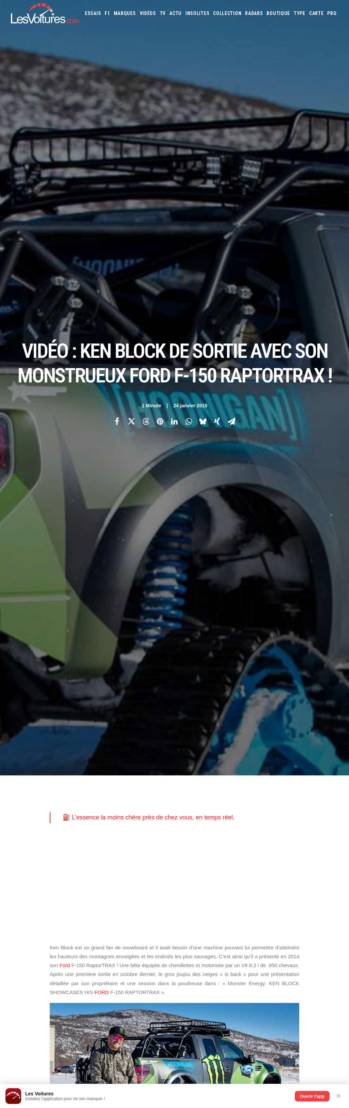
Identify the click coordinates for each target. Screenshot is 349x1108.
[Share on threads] (145, 120)
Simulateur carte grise (203, 851)
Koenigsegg (283, 805)
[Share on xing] (217, 120)
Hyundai (206, 805)
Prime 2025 (205, 860)
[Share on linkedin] (174, 120)
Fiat (318, 796)
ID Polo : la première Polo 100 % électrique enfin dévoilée (246, 1017)
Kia (266, 805)
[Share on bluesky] (203, 120)
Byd (185, 796)
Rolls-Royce (307, 823)
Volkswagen (257, 833)
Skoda (187, 833)
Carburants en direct (290, 860)
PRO (331, 13)
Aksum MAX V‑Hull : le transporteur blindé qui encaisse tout (248, 990)
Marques (125, 13)
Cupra (241, 796)
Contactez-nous (27, 823)
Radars (254, 13)
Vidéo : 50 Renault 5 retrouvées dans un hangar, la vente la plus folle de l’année (87, 1057)
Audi (274, 787)
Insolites (197, 13)
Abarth (189, 787)
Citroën (224, 796)
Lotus (243, 814)
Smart (203, 833)
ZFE (300, 851)
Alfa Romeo (210, 787)
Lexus (228, 814)
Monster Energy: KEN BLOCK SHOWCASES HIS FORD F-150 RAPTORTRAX (123, 604)
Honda (188, 805)
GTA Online (110, 865)
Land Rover (208, 814)
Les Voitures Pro (116, 800)
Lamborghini (310, 805)
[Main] (174, 682)
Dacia (255, 796)
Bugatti (321, 787)
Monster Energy (178, 594)
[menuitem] (93, 13)
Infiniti (224, 805)
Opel (214, 823)
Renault (284, 823)
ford (58, 594)
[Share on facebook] (117, 120)
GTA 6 (105, 842)
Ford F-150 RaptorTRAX (97, 594)
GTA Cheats (110, 853)
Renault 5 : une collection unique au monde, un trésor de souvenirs (256, 999)
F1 (107, 13)
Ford (64, 362)
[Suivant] (272, 682)
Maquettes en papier (248, 851)
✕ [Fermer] (339, 1096)
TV (163, 13)
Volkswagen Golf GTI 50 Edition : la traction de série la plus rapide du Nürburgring (89, 1066)
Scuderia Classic (115, 823)
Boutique (278, 13)
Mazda (279, 814)
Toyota (234, 833)
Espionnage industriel (121, 889)
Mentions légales (28, 835)
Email (186, 720)
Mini (186, 823)
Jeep (256, 805)
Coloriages (282, 851)
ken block (140, 594)
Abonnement (23, 800)
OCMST (106, 913)
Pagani (228, 823)
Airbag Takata (231, 860)
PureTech (257, 860)
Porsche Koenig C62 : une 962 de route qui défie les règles (248, 1026)
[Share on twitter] (131, 120)
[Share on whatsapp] (188, 120)
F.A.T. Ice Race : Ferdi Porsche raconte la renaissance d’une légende (259, 1008)
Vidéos (148, 13)
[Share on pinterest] (160, 120)
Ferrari (304, 796)
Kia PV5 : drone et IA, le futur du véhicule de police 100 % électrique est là (82, 1012)
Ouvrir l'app (312, 1096)
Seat (327, 823)
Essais (93, 13)
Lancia (188, 814)
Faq (14, 812)
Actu (175, 13)
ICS (102, 925)
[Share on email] (231, 120)
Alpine (231, 787)
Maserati (261, 814)
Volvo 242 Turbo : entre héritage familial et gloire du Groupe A (250, 1052)
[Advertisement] (174, 279)
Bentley (290, 787)
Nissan (200, 823)
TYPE (299, 13)
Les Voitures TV (115, 788)
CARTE (316, 13)
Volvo (278, 833)
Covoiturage (319, 851)
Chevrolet (203, 796)
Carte (16, 788)
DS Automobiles (278, 796)
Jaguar (241, 805)
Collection (227, 13)
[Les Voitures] (45, 13)
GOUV (187, 860)
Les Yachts (110, 812)
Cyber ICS (108, 901)
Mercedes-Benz (322, 814)
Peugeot (246, 823)
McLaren (297, 814)
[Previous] (76, 682)
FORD (101, 389)
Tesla (217, 833)
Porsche (266, 823)
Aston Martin (253, 787)
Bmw (306, 787)
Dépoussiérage (113, 877)
